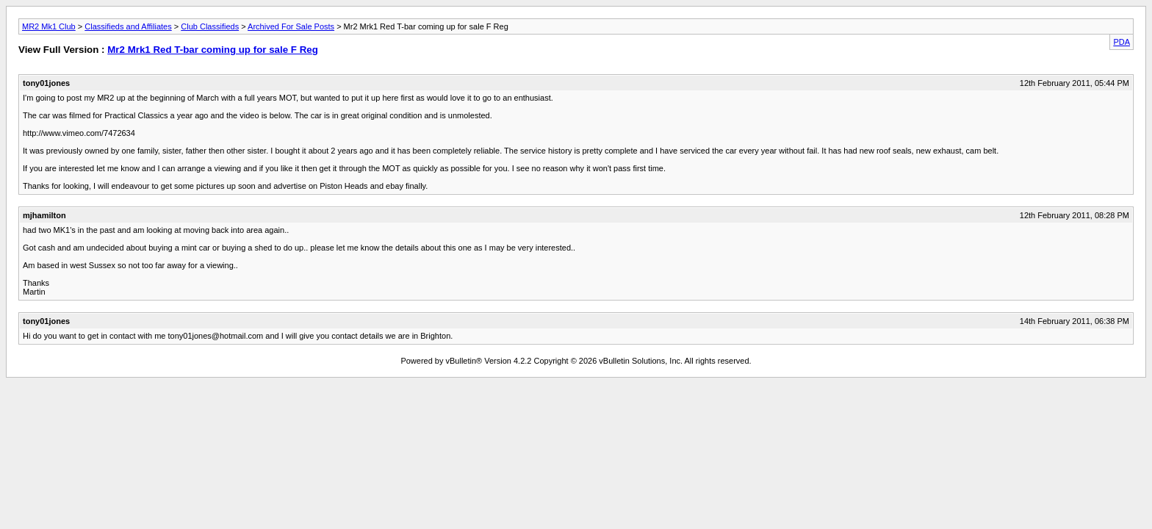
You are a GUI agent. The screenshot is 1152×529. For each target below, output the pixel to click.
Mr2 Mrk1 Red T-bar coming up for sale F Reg (212, 49)
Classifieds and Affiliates (127, 26)
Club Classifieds (210, 26)
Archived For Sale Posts (291, 26)
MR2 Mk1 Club (49, 26)
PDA (1121, 41)
